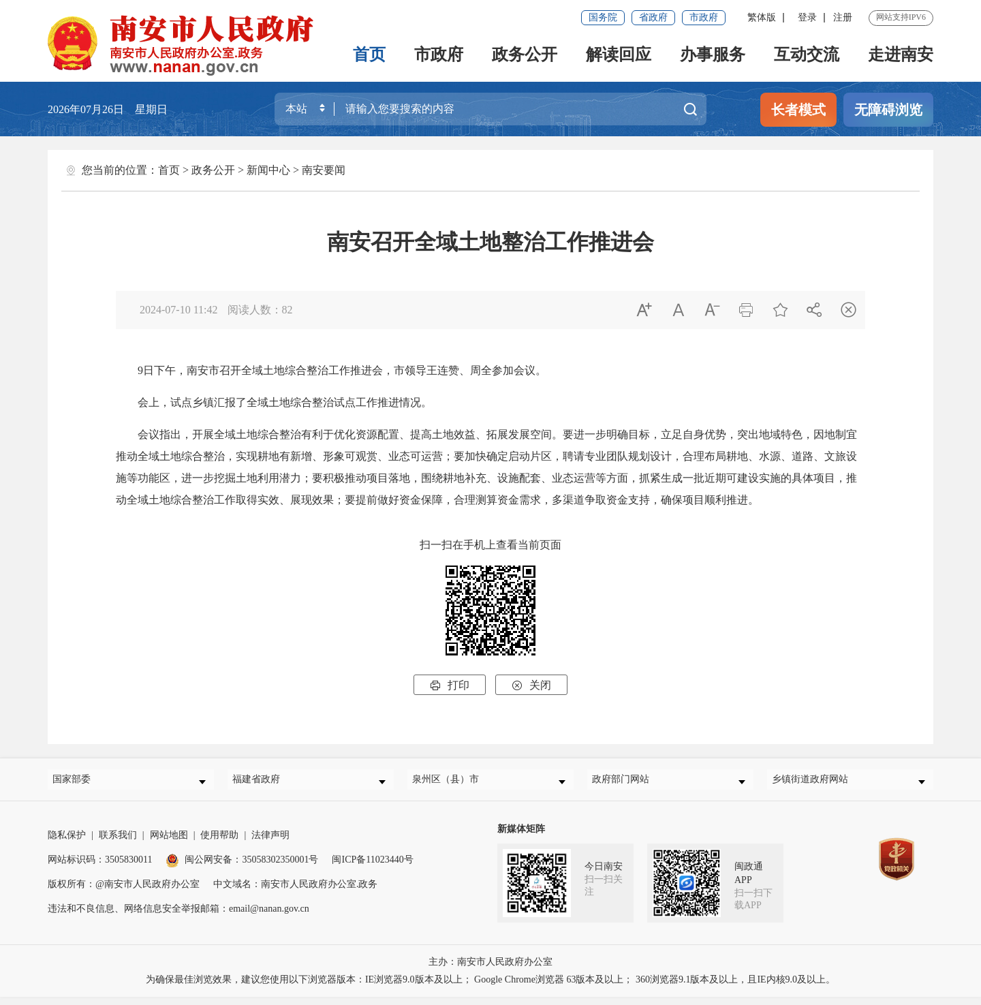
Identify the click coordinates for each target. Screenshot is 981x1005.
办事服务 (712, 54)
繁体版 (761, 17)
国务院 (603, 17)
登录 (807, 17)
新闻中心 (268, 170)
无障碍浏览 (888, 109)
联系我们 (118, 843)
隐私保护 (67, 843)
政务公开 (524, 54)
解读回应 (618, 54)
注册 (842, 17)
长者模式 (798, 109)
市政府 (703, 17)
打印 (449, 685)
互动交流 (806, 54)
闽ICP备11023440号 (372, 868)
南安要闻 (323, 170)
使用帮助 (219, 843)
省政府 (653, 17)
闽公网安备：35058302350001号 (242, 868)
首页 (369, 54)
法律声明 (270, 843)
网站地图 (169, 843)
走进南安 (900, 54)
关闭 (531, 685)
